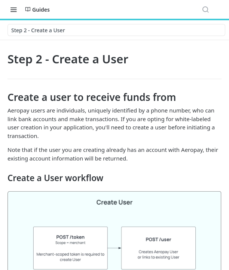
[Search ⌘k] (205, 9)
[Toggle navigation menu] (13, 9)
